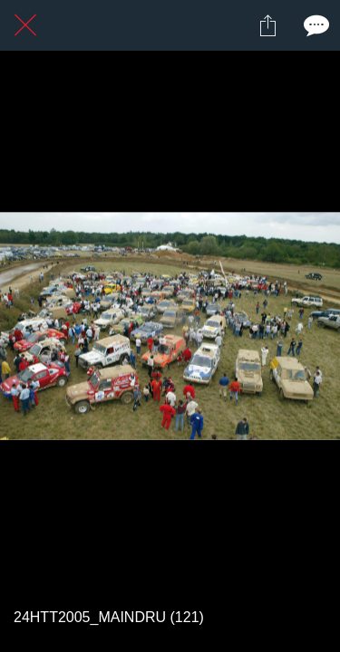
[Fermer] (25, 25)
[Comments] (314, 25)
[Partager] (267, 25)
